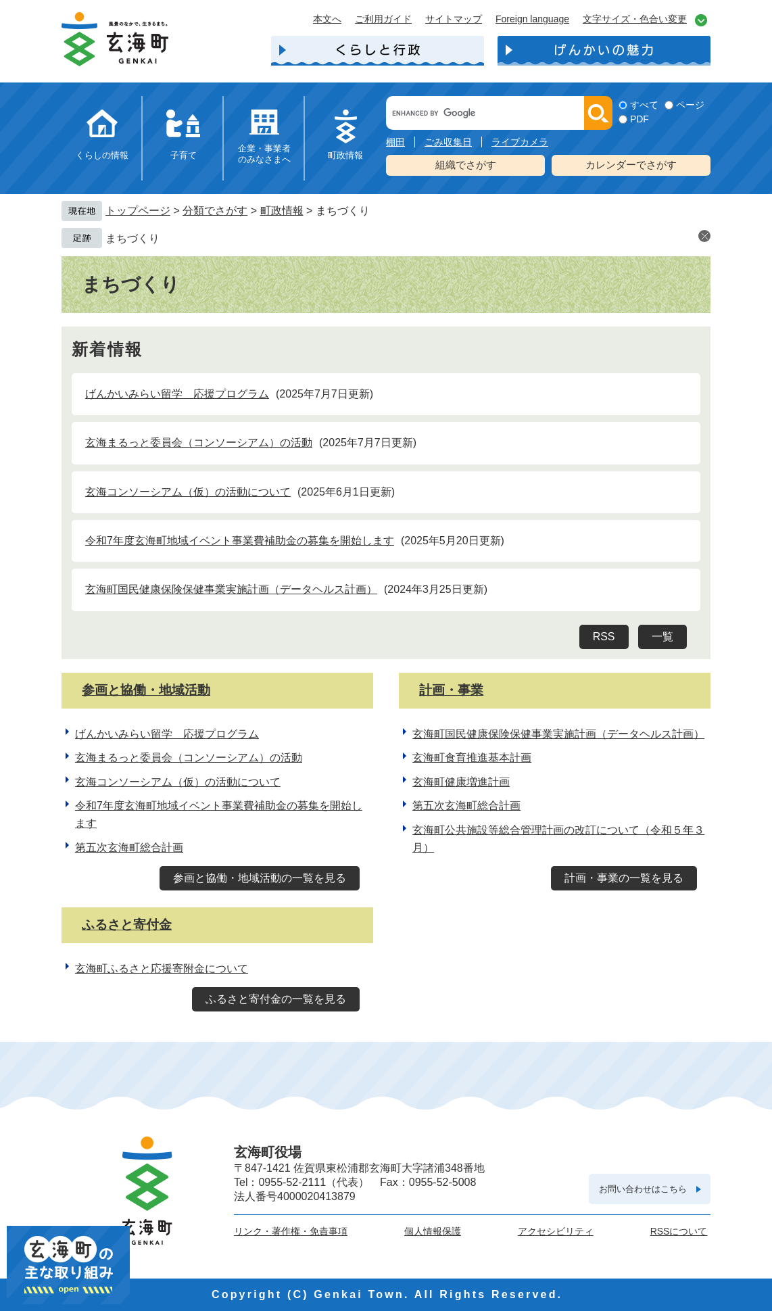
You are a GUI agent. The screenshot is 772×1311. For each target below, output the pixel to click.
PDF (639, 119)
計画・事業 (451, 690)
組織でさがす (465, 164)
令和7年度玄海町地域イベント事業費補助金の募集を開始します (239, 540)
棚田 (395, 142)
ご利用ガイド (383, 19)
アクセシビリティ (556, 1231)
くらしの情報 (102, 155)
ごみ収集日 (448, 142)
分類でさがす (215, 210)
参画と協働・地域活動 (146, 690)
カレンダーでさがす (631, 164)
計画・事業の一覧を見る (623, 878)
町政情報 (345, 155)
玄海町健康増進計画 (461, 782)
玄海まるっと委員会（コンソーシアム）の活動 (198, 442)
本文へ (327, 19)
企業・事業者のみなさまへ (264, 153)
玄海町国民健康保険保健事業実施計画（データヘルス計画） (231, 589)
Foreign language (532, 19)
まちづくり (132, 238)
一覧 (662, 636)
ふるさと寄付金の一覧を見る (276, 999)
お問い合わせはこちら (643, 1189)
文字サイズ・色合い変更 (635, 19)
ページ (690, 104)
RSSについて (679, 1231)
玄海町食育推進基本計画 (471, 757)
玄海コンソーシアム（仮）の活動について (188, 492)
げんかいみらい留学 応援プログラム (177, 394)
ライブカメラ (519, 142)
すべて (644, 104)
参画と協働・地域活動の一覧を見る (259, 878)
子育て (183, 155)
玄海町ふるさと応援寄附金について (161, 968)
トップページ (137, 210)
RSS (604, 636)
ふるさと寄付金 (127, 924)
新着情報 (107, 349)
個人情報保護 (432, 1231)
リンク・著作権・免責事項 (290, 1231)
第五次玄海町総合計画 (129, 847)
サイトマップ (453, 19)
